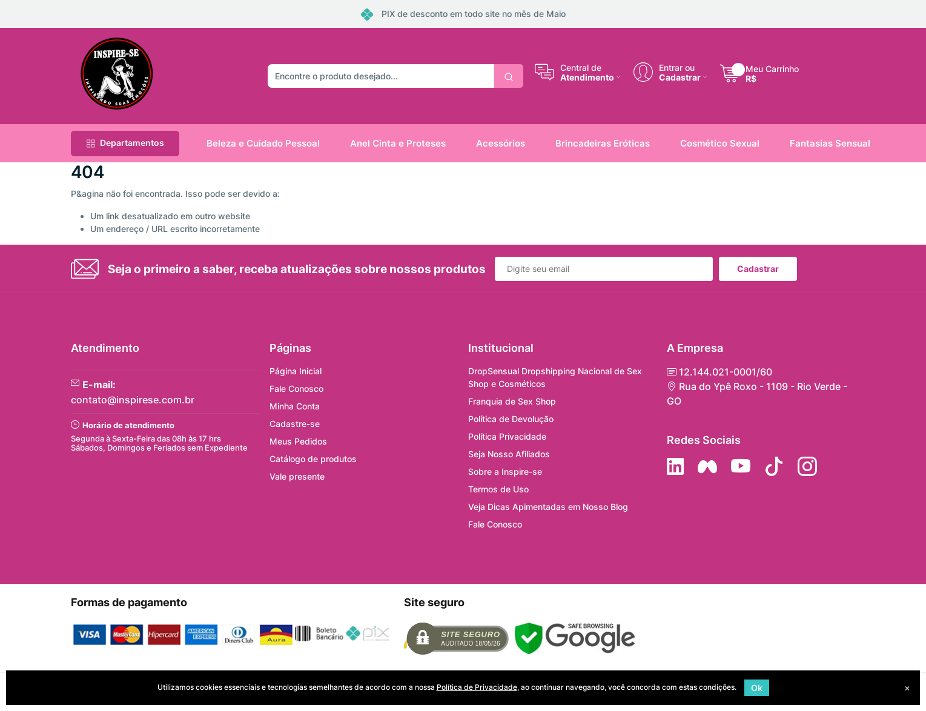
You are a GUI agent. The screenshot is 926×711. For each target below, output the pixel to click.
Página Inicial (296, 371)
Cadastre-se (295, 423)
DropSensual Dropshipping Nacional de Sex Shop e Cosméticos (555, 377)
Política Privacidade (507, 436)
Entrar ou (677, 67)
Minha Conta (295, 406)
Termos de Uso (498, 489)
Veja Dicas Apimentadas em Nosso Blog (548, 506)
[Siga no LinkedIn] (675, 466)
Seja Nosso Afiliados (509, 454)
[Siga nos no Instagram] (807, 466)
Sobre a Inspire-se (505, 471)
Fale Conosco (296, 388)
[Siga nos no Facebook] (707, 466)
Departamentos (125, 142)
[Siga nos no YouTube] (740, 466)
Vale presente (297, 476)
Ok (756, 688)
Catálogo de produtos (313, 459)
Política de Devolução (511, 419)
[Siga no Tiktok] (774, 466)
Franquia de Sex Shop (512, 401)
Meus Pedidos (298, 441)
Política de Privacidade (477, 687)
